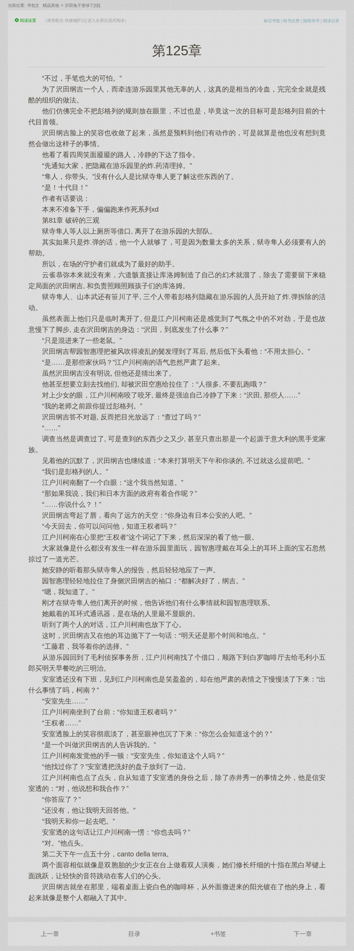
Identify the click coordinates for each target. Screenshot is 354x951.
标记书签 (272, 20)
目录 (134, 934)
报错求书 (311, 20)
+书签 (218, 934)
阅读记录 (331, 20)
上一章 (50, 934)
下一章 (303, 934)
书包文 (33, 5)
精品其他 (51, 5)
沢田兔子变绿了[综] (82, 5)
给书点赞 (291, 20)
